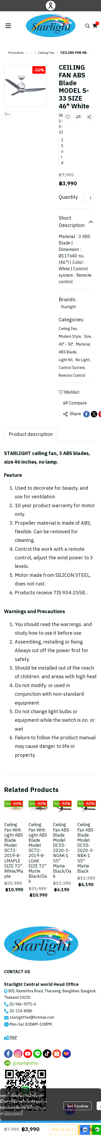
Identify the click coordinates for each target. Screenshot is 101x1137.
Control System (72, 368)
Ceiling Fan (46, 52)
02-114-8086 (21, 1011)
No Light (83, 360)
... (31, 52)
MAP (13, 1038)
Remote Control (72, 375)
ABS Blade (68, 352)
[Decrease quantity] (83, 197)
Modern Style (70, 336)
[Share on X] (94, 414)
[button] (87, 26)
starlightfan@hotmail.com (32, 1017)
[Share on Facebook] (86, 414)
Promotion (16, 52)
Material (83, 344)
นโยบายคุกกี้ (13, 1113)
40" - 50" (66, 344)
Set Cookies (77, 1105)
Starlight (68, 307)
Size (88, 336)
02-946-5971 (20, 1004)
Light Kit (66, 360)
